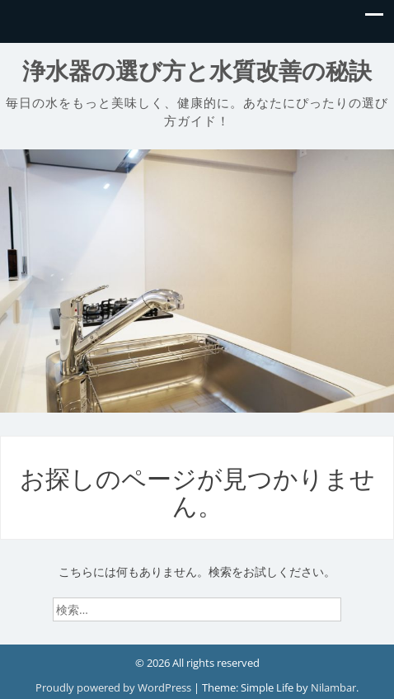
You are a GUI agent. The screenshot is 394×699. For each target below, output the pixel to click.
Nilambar (333, 687)
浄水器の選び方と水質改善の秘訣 (197, 71)
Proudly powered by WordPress (114, 687)
